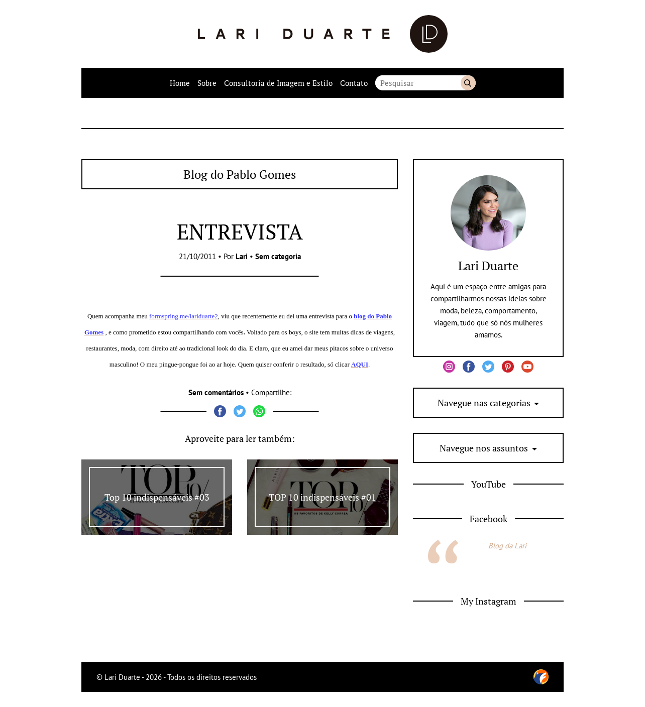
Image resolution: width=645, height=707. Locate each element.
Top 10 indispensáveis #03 (156, 497)
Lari (242, 256)
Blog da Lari (507, 545)
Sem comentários (216, 392)
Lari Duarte (488, 266)
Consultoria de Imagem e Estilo (278, 83)
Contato (354, 83)
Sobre (207, 83)
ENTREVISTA (240, 231)
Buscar (468, 82)
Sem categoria (278, 256)
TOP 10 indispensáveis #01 (322, 497)
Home (180, 83)
